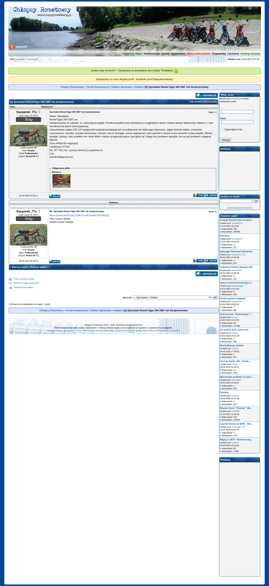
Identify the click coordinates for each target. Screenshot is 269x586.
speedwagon (238, 286)
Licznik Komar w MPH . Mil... (236, 423)
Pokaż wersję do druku (24, 279)
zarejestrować (236, 99)
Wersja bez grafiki (133, 330)
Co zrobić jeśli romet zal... (235, 329)
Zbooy (235, 364)
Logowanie (20, 59)
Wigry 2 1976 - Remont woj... (236, 439)
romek (235, 333)
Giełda (115, 87)
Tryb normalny (210, 102)
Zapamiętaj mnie (231, 129)
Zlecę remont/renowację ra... (236, 282)
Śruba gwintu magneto (233, 298)
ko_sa (234, 317)
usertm (235, 348)
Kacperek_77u (238, 254)
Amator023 (237, 270)
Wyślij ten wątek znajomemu (27, 283)
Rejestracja (32, 59)
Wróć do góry (102, 330)
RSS (145, 330)
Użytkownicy (178, 53)
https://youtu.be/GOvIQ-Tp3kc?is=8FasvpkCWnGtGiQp (79, 215)
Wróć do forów (116, 330)
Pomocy (224, 235)
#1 (215, 112)
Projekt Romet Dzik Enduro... (236, 220)
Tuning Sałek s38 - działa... (235, 361)
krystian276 (237, 223)
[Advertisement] (129, 283)
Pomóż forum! (152, 53)
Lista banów (174, 330)
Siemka (224, 392)
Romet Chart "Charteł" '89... (236, 408)
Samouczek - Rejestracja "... (236, 314)
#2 (215, 212)
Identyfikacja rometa (231, 345)
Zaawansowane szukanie (239, 208)
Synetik (235, 396)
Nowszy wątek (38, 267)
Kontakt (50, 330)
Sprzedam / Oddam (132, 87)
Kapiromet (236, 301)
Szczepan (236, 380)
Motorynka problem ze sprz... (236, 376)
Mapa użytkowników (158, 330)
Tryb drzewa (196, 102)
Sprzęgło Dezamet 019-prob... (237, 251)
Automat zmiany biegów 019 (236, 267)
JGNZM (235, 411)
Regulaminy (219, 53)
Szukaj (165, 53)
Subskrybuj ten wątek (23, 287)
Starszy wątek (20, 267)
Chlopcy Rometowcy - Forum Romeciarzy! (85, 87)
